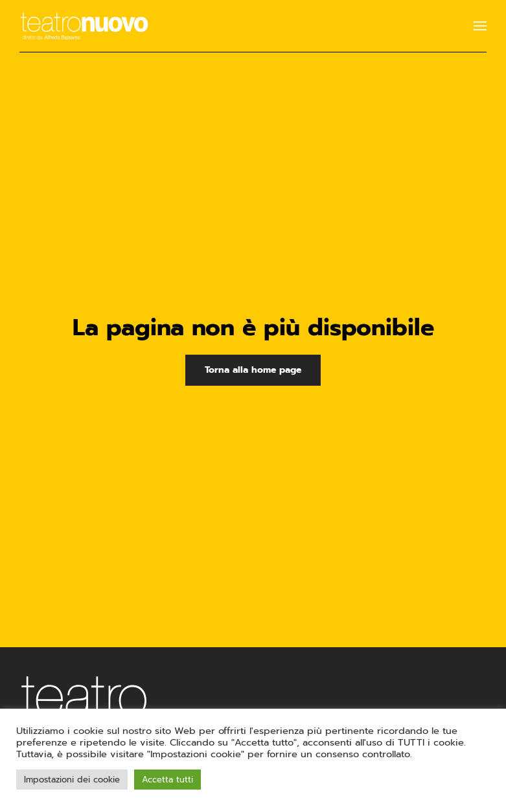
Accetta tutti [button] (167, 779)
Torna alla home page (253, 370)
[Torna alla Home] (84, 26)
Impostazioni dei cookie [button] (72, 779)
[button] (480, 26)
